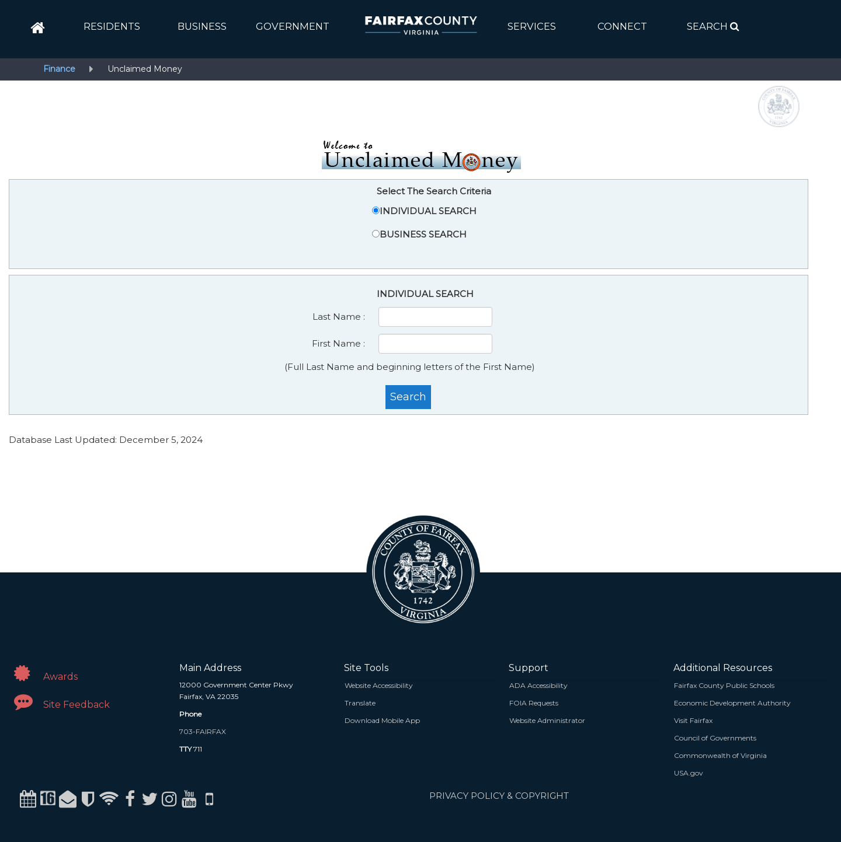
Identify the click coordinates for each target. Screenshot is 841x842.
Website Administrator (547, 720)
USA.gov (688, 772)
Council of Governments (715, 737)
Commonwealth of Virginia (720, 755)
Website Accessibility (379, 685)
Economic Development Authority (732, 702)
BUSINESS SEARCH (423, 234)
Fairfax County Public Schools (724, 685)
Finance (59, 69)
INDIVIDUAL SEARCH (428, 210)
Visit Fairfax (693, 720)
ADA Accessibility (538, 685)
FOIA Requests (533, 702)
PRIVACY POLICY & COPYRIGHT (499, 795)
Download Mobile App (382, 720)
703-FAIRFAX (202, 731)
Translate (360, 702)
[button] (112, 26)
